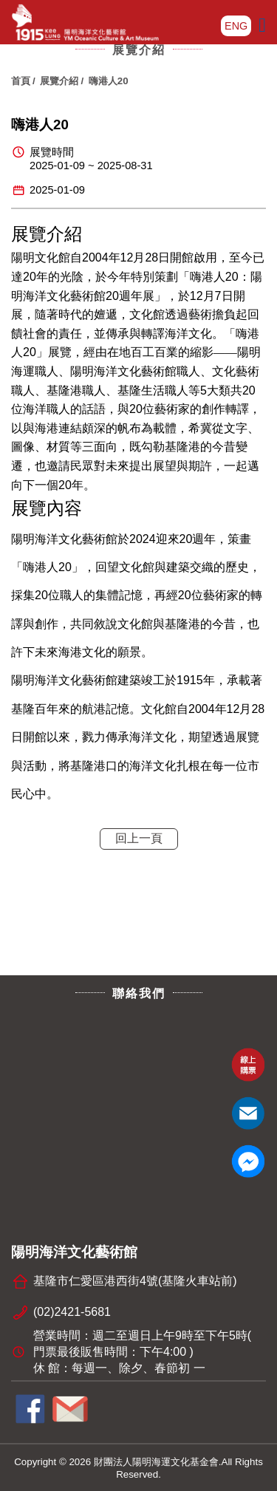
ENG (236, 26)
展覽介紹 (59, 80)
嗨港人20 (109, 80)
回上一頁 (139, 838)
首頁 (20, 80)
